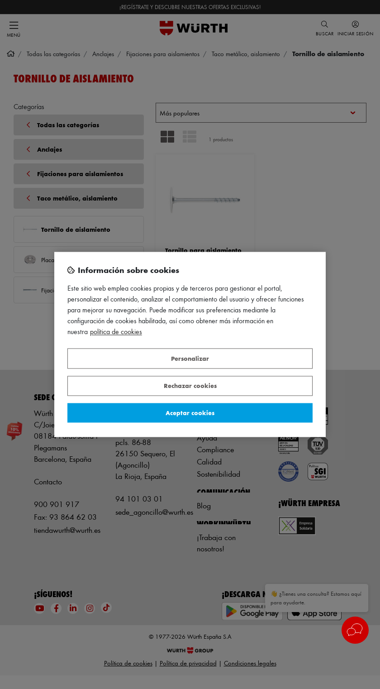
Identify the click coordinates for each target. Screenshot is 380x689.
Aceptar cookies (190, 412)
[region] (190, 344)
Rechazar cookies (190, 386)
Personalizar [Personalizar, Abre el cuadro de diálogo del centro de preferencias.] (190, 358)
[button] (355, 630)
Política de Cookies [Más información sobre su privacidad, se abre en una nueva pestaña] (116, 332)
